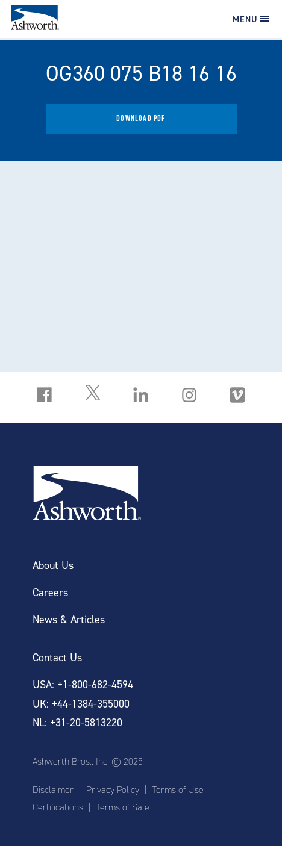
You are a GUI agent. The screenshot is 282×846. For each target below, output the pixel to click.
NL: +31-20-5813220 (77, 723)
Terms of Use (178, 790)
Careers (50, 593)
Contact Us (57, 658)
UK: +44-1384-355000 (81, 704)
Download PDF (140, 118)
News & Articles (69, 620)
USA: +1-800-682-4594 (83, 685)
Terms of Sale (122, 807)
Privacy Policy (112, 790)
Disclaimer (53, 790)
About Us (53, 566)
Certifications (58, 807)
